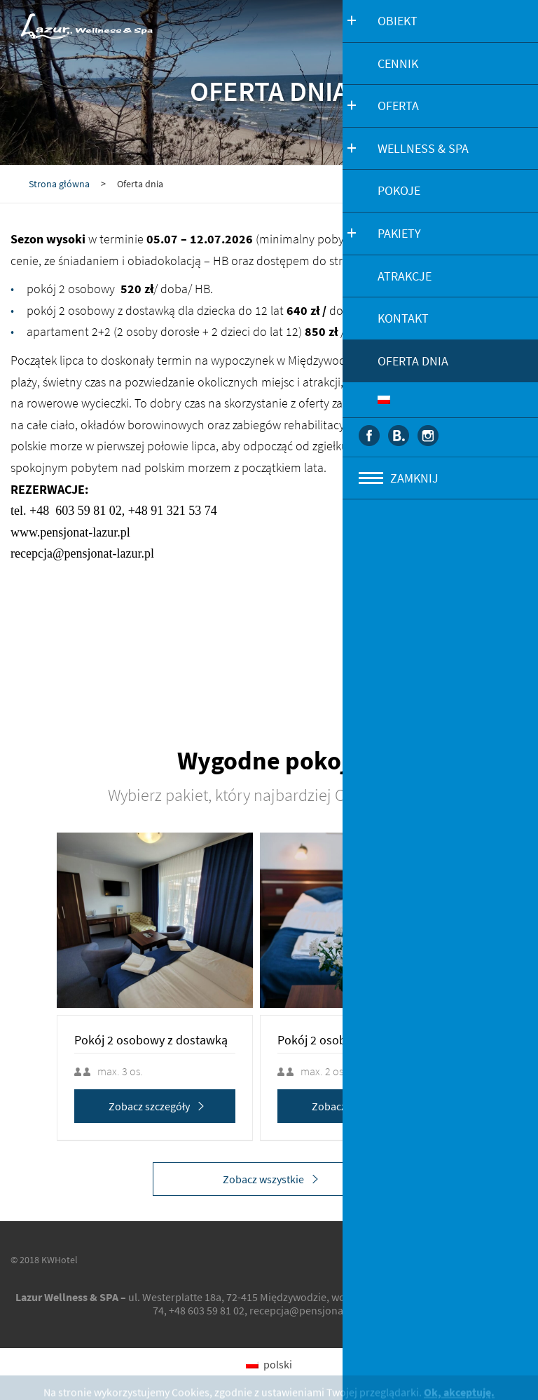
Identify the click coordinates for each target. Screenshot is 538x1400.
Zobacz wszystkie (272, 1179)
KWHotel (59, 1259)
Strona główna (59, 183)
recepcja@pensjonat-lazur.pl (317, 1310)
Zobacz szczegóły (171, 1106)
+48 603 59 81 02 (206, 1310)
